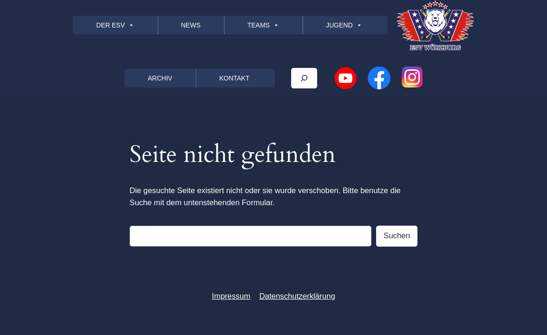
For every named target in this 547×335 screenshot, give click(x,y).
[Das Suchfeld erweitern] (304, 78)
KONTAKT (234, 78)
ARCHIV (160, 78)
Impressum (231, 296)
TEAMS (263, 25)
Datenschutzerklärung (297, 296)
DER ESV (115, 25)
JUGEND (344, 25)
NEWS (191, 25)
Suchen (397, 235)
